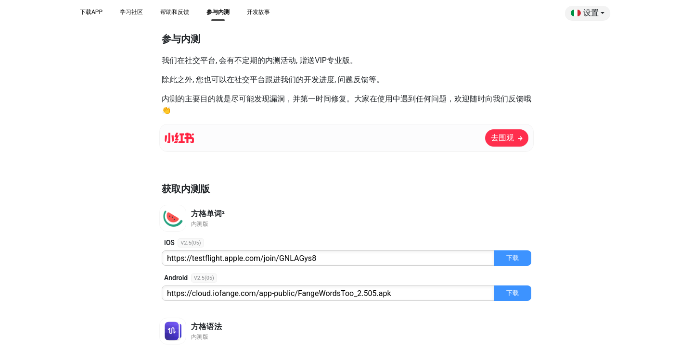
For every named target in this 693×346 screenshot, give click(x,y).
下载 (512, 257)
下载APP (91, 12)
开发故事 (258, 12)
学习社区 (131, 12)
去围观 (507, 137)
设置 (585, 12)
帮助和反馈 (174, 12)
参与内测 (218, 12)
